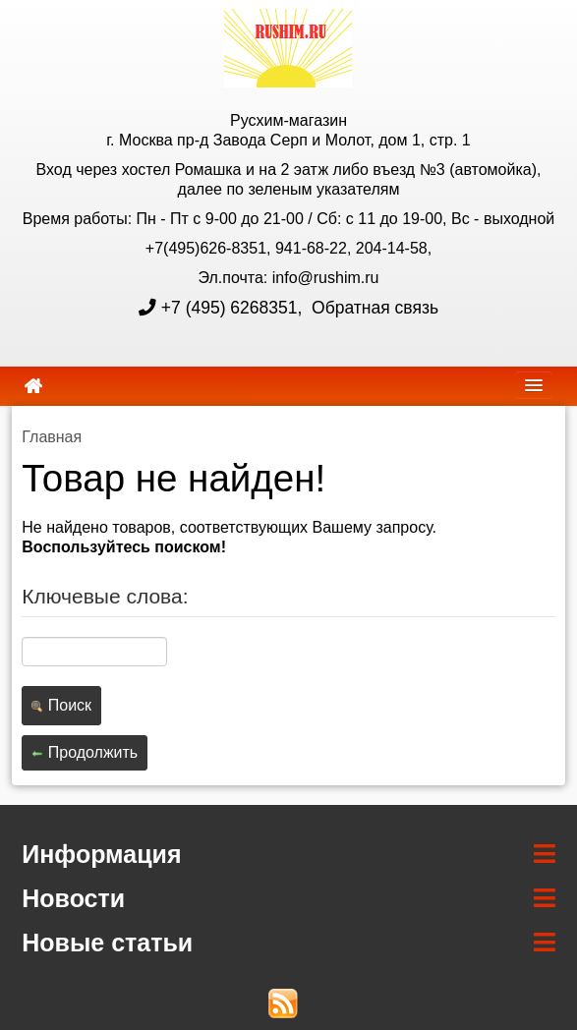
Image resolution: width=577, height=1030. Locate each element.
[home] (33, 386)
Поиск (61, 705)
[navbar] (533, 385)
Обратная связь (372, 307)
